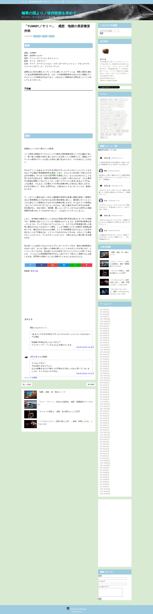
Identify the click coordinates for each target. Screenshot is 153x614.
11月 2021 (105, 435)
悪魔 (118, 131)
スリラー (109, 115)
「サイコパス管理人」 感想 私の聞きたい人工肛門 (59, 412)
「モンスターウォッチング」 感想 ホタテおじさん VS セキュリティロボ (119, 291)
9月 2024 (104, 354)
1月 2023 (104, 402)
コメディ (37, 36)
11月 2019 (105, 491)
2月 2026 (104, 314)
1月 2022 (104, 430)
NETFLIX (104, 99)
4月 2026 (104, 309)
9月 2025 (104, 326)
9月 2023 (104, 383)
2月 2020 (104, 484)
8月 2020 (104, 470)
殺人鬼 (108, 134)
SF (111, 99)
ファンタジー (120, 121)
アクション (123, 99)
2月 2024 (104, 371)
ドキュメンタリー (119, 118)
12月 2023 (105, 376)
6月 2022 (104, 418)
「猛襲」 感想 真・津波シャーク (51, 392)
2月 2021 (104, 456)
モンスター (118, 128)
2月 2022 (104, 427)
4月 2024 (104, 366)
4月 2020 (104, 479)
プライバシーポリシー (76, 2)
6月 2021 (104, 446)
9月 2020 (104, 468)
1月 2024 (104, 373)
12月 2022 (105, 404)
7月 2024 (104, 359)
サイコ (111, 112)
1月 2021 (104, 458)
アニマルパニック (107, 103)
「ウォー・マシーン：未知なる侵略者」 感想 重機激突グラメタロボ (119, 264)
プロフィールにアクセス (108, 80)
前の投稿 (91, 384)
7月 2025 (104, 331)
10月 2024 (105, 352)
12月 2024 (105, 347)
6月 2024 (104, 361)
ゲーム (108, 109)
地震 (114, 134)
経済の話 (125, 131)
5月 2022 (104, 420)
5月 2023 (104, 392)
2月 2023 (104, 399)
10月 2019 (105, 494)
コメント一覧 (59, 2)
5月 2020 (104, 477)
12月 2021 (105, 432)
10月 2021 (105, 437)
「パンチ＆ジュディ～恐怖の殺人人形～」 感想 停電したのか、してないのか (119, 282)
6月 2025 (104, 333)
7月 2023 (104, 387)
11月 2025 (105, 321)
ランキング (105, 131)
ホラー (51, 36)
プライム (104, 125)
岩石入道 (33, 357)
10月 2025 (105, 324)
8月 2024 (104, 357)
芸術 (102, 134)
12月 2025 (105, 319)
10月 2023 (105, 380)
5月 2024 (104, 364)
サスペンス (120, 112)
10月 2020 (105, 465)
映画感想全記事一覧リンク (40, 2)
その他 (117, 115)
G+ (53, 265)
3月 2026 (104, 312)
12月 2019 (105, 489)
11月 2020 (105, 463)
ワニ (112, 131)
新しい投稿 (27, 384)
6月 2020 (104, 475)
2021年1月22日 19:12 (84, 373)
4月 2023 (104, 394)
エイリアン (120, 103)
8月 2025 (104, 328)
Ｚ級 (115, 99)
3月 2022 (104, 425)
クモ (102, 109)
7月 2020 (104, 472)
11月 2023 (105, 378)
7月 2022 (104, 416)
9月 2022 (104, 411)
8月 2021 (104, 442)
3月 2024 (104, 368)
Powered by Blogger (76, 609)
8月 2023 (104, 385)
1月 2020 (104, 487)
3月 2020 (104, 482)
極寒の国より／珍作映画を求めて (49, 13)
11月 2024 (105, 350)
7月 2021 (104, 444)
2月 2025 (104, 342)
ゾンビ (44, 36)
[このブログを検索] (109, 31)
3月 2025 (104, 340)
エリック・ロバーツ (108, 106)
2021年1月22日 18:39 (84, 347)
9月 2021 (104, 439)
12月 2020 (105, 461)
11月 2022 (105, 406)
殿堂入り (104, 137)
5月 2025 (104, 335)
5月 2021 (104, 449)
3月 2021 (104, 453)
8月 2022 (104, 413)
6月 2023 (104, 390)
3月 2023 (104, 397)
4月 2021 (104, 451)
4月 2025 (104, 338)
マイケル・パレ (106, 128)
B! (64, 265)
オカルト (120, 106)
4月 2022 (104, 423)
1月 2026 (104, 317)
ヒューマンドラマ (107, 121)
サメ (102, 115)
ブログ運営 (113, 125)
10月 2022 (105, 409)
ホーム (24, 2)
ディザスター (105, 118)
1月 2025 (104, 345)
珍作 (120, 134)
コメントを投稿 (30, 378)
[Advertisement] (58, 294)
